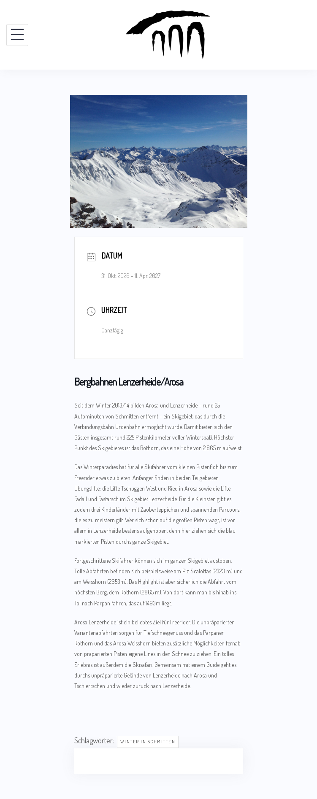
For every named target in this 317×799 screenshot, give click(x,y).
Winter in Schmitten (148, 742)
